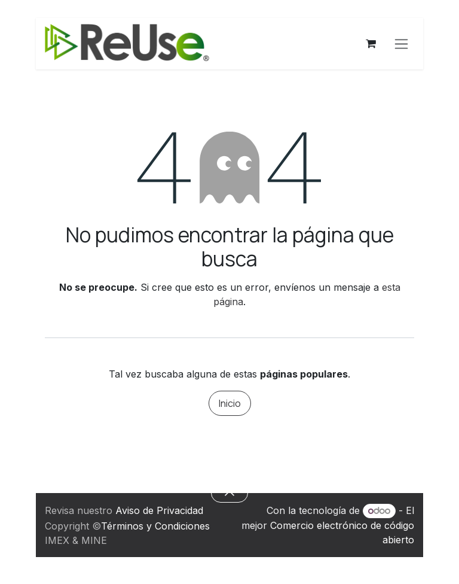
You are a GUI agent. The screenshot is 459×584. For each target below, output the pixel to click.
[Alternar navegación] (401, 44)
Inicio (230, 403)
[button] (229, 493)
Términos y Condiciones (155, 526)
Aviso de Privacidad (159, 510)
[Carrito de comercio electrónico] (370, 44)
